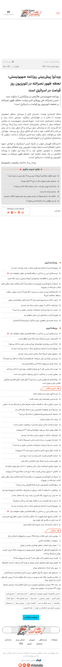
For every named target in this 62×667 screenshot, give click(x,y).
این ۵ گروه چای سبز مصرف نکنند (45, 393)
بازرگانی (53, 530)
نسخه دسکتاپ (31, 617)
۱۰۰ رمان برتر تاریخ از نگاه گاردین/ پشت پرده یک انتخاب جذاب (35, 495)
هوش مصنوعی (44, 598)
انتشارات (39, 643)
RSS (21, 643)
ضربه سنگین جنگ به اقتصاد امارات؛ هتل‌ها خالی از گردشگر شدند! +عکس (30, 404)
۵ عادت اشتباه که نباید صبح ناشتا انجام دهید (40, 524)
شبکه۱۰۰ (54, 639)
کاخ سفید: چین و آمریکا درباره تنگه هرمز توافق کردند (38, 338)
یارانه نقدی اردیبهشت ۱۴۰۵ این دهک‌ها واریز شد (40, 363)
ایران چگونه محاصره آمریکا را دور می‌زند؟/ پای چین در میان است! (32, 175)
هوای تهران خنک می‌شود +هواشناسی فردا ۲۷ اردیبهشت (37, 430)
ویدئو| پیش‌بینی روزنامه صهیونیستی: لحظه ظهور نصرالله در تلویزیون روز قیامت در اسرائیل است (34, 83)
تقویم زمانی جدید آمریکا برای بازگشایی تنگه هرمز (39, 461)
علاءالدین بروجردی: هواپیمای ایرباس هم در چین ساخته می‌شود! (33, 344)
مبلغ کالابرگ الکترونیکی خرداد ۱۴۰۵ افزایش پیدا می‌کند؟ (37, 484)
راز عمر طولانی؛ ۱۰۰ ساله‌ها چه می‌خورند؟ (41, 200)
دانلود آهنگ (10, 598)
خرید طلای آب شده (44, 603)
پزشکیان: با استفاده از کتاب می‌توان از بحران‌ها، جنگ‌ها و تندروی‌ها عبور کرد (30, 490)
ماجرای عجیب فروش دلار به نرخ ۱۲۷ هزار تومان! (38, 181)
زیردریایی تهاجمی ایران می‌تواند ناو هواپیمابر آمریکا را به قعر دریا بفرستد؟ (30, 358)
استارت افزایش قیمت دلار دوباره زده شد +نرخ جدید (38, 455)
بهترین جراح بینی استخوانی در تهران (47, 607)
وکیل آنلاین (55, 598)
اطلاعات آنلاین (31, 13)
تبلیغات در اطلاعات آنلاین (48, 540)
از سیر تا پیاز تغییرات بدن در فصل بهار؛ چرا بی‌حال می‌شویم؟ (35, 500)
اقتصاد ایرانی (31, 603)
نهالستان (56, 603)
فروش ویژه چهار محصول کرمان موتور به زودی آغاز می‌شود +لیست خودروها (30, 562)
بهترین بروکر (20, 603)
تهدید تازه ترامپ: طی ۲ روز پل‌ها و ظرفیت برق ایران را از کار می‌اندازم (32, 369)
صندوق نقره (10, 593)
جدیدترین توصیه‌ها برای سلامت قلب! (43, 399)
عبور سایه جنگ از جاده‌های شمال (45, 567)
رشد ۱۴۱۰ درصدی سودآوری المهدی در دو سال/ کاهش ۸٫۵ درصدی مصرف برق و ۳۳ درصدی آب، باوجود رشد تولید (32, 586)
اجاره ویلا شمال (22, 593)
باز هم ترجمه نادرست (48, 191)
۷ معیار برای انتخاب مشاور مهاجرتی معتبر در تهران (39, 545)
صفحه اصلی (55, 61)
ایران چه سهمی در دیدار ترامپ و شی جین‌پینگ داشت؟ (37, 439)
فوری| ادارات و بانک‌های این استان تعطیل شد (41, 315)
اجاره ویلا (34, 598)
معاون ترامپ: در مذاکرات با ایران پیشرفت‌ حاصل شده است (36, 374)
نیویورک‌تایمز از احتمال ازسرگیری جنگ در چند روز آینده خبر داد (34, 268)
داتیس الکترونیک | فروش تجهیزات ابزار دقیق (44, 593)
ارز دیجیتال (9, 603)
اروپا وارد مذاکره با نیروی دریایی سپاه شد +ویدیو (39, 305)
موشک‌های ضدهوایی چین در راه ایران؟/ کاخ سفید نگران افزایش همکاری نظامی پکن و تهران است (32, 381)
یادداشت (8, 639)
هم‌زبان (32, 639)
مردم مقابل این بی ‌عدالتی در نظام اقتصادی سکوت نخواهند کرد (34, 273)
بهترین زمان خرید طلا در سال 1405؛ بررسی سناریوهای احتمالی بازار (33, 536)
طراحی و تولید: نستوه (31, 660)
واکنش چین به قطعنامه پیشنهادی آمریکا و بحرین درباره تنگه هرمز (33, 278)
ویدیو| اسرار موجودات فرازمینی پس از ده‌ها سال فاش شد (36, 409)
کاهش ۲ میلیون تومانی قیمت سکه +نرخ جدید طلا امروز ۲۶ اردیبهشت (32, 471)
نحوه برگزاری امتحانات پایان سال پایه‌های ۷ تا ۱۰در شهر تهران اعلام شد (31, 466)
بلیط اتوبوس (28, 607)
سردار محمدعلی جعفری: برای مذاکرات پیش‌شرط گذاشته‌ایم (35, 320)
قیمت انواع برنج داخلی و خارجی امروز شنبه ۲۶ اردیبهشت (36, 450)
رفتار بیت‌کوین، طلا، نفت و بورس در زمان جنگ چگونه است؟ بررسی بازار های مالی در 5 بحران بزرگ (31, 579)
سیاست (46, 61)
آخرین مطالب (51, 388)
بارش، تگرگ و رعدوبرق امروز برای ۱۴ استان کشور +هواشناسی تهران (33, 300)
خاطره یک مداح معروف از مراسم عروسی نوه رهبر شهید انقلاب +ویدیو (30, 196)
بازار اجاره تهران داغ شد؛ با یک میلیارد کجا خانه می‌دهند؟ (34, 186)
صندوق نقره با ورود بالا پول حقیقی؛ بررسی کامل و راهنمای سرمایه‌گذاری (31, 572)
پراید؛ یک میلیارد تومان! (49, 419)
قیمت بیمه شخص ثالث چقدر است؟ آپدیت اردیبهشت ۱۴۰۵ (35, 558)
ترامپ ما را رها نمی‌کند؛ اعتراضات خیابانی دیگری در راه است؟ (35, 310)
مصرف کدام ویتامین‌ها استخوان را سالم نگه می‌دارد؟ (38, 414)
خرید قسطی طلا (22, 598)
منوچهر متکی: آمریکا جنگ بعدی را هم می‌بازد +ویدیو (38, 353)
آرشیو (29, 643)
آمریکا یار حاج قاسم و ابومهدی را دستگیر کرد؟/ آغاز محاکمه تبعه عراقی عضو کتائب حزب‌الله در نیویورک (31, 478)
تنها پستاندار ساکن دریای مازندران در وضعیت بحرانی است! (35, 424)
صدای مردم (20, 639)
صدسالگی (43, 639)
